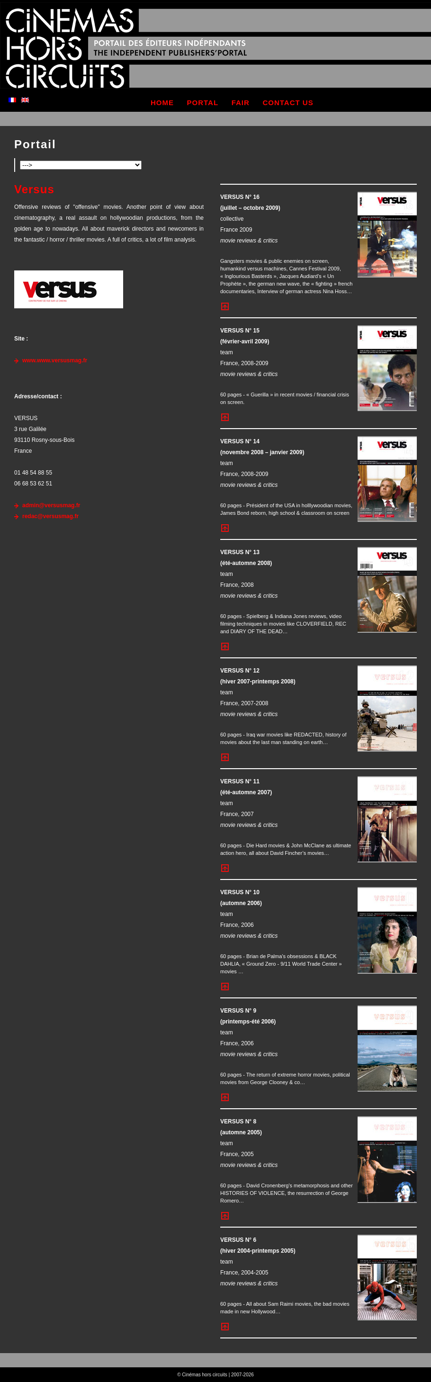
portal (203, 103)
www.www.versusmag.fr (54, 360)
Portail (35, 144)
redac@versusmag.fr (50, 516)
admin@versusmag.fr (51, 505)
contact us (287, 103)
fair (241, 103)
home (162, 103)
